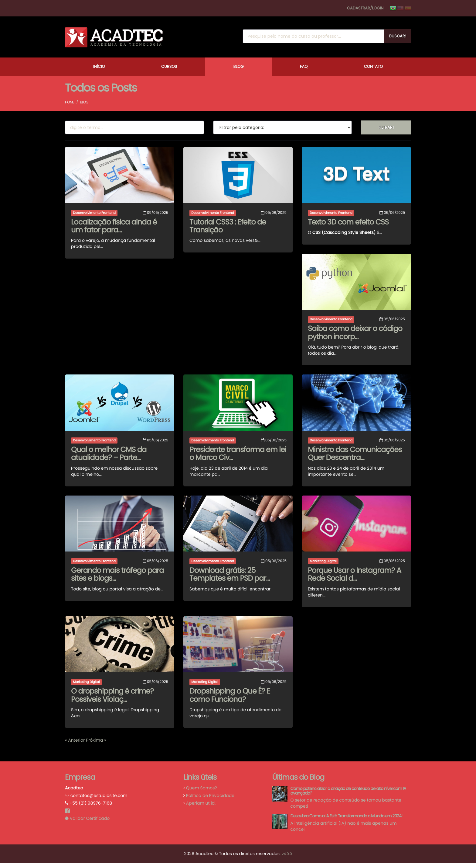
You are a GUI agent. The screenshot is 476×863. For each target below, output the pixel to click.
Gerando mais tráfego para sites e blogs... (117, 574)
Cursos (169, 66)
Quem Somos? (201, 788)
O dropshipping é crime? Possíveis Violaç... (112, 695)
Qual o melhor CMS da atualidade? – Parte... (108, 454)
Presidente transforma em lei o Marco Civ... (237, 454)
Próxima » (96, 740)
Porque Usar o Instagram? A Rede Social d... (354, 574)
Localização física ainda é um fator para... (114, 226)
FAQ (304, 66)
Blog (238, 66)
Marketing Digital (323, 561)
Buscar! (397, 36)
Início (99, 66)
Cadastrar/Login (365, 8)
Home (69, 102)
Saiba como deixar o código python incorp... (355, 333)
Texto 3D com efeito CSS (348, 222)
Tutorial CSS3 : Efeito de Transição (227, 226)
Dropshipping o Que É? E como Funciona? (229, 695)
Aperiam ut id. (201, 803)
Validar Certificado (87, 818)
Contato (373, 66)
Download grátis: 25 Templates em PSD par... (229, 574)
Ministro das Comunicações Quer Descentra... (355, 454)
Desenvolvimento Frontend (94, 213)
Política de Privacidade (210, 795)
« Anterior (75, 740)
